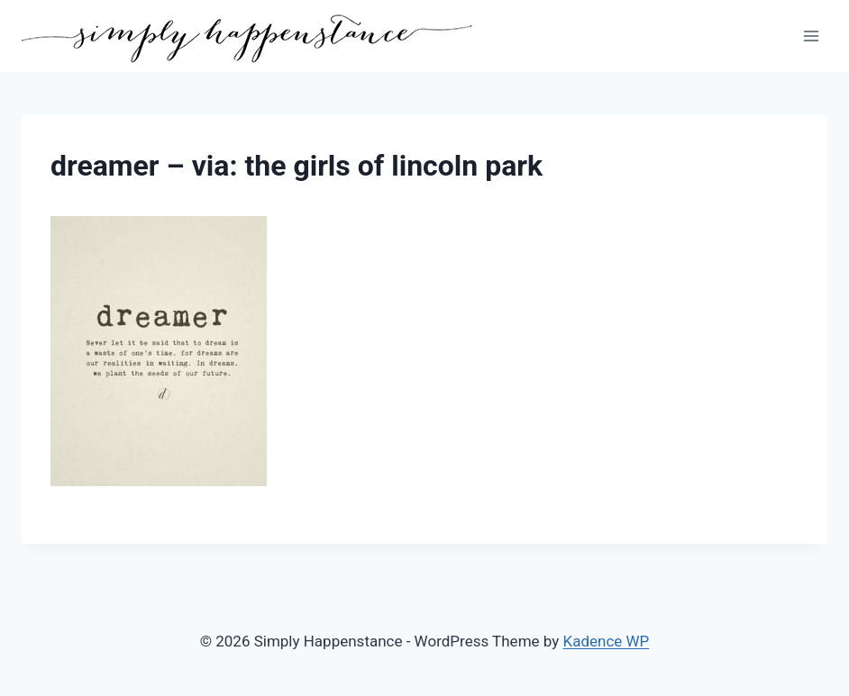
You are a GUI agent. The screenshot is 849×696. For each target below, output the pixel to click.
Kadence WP (606, 641)
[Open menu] (810, 36)
